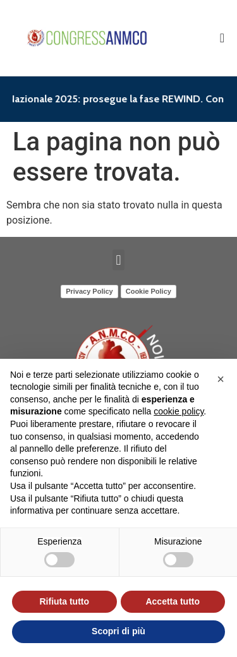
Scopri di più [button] (118, 631)
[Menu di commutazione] (222, 38)
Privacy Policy (89, 291)
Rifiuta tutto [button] (64, 601)
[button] (118, 260)
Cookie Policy (148, 291)
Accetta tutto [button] (172, 601)
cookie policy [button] (179, 411)
